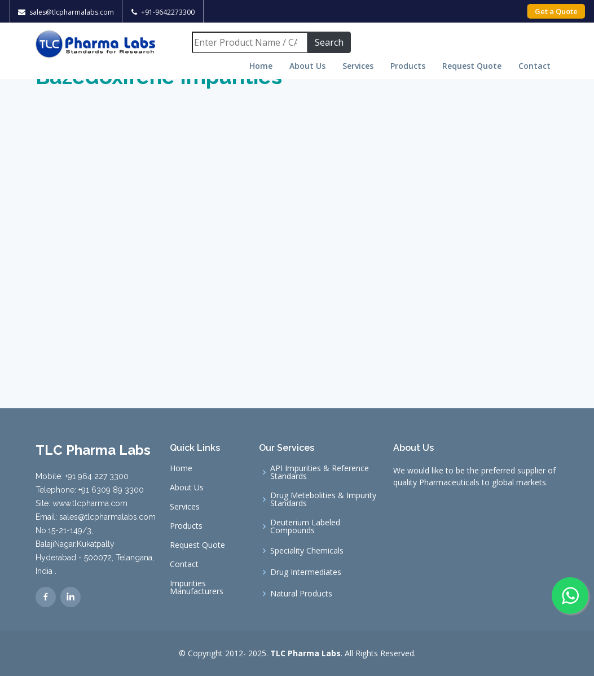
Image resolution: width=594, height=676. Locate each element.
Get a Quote (556, 11)
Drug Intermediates (305, 572)
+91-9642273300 (168, 12)
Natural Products (301, 594)
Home (260, 65)
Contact (534, 65)
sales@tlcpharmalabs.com (71, 12)
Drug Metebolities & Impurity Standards (323, 499)
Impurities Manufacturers (196, 587)
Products (407, 65)
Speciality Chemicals (307, 551)
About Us (307, 65)
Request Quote (471, 65)
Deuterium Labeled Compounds (305, 526)
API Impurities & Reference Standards (319, 472)
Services (357, 65)
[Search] (250, 42)
